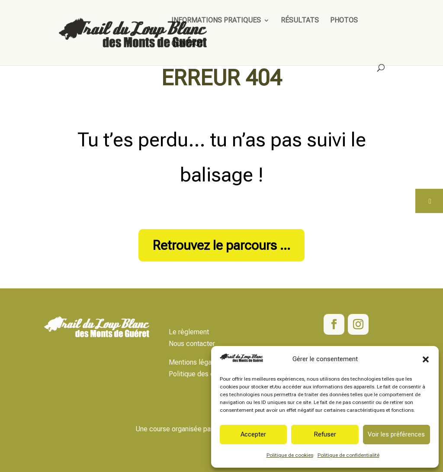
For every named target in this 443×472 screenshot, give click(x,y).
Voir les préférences (396, 434)
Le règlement (189, 332)
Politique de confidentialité (348, 455)
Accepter (253, 434)
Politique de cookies (289, 455)
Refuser (325, 434)
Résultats (300, 20)
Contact (187, 44)
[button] (425, 359)
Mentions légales (195, 362)
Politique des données (202, 374)
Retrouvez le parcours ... (221, 245)
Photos (344, 20)
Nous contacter (192, 343)
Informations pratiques (216, 20)
